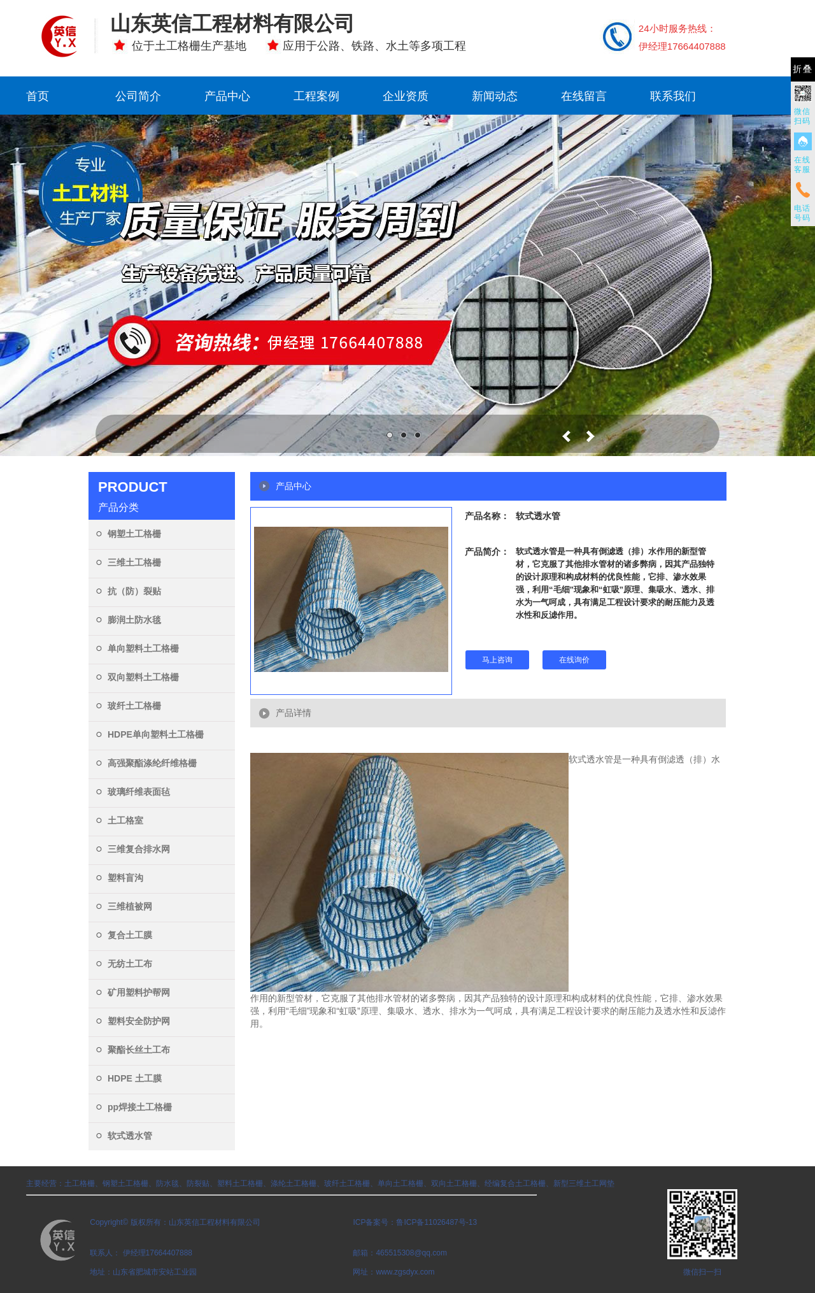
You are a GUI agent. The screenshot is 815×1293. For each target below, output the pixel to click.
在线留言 (584, 96)
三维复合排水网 (139, 849)
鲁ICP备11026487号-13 (436, 1222)
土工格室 (125, 820)
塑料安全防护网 (139, 1021)
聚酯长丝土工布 (139, 1050)
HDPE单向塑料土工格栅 (156, 734)
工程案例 (316, 96)
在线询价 (574, 659)
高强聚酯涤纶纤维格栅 (152, 763)
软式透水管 (130, 1136)
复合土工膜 (130, 935)
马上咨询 (497, 659)
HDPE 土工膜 (135, 1078)
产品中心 (227, 96)
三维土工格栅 (134, 562)
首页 (37, 96)
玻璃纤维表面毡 (139, 792)
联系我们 (673, 96)
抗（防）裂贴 (134, 591)
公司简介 (138, 96)
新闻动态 (495, 96)
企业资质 (406, 96)
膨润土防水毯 (134, 620)
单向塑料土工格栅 (143, 648)
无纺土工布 (130, 964)
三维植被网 (130, 906)
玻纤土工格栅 (134, 706)
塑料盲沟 (125, 878)
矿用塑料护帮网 (139, 992)
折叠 (803, 69)
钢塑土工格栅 (134, 534)
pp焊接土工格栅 (140, 1107)
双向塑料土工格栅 (143, 677)
